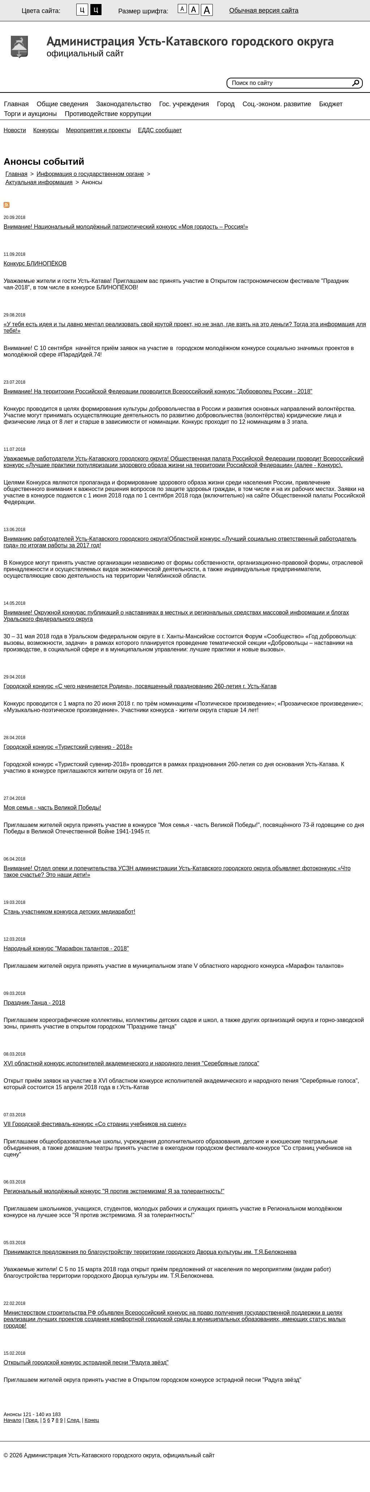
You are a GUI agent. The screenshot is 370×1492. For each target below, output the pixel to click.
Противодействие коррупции (108, 113)
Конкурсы (46, 130)
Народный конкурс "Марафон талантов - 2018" (66, 948)
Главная (16, 104)
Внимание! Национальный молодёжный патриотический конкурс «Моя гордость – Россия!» (126, 227)
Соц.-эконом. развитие (276, 104)
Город (226, 104)
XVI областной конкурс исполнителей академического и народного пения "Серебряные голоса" (131, 1063)
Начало (12, 1420)
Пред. (32, 1420)
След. (74, 1420)
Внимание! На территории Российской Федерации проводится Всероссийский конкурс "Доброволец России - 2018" (158, 391)
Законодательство (123, 104)
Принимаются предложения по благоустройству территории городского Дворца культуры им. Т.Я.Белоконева (150, 1252)
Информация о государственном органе (90, 174)
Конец (92, 1420)
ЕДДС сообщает (160, 130)
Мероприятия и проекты (98, 130)
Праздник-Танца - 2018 (34, 1003)
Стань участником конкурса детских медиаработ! (69, 912)
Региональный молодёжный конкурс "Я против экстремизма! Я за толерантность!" (114, 1191)
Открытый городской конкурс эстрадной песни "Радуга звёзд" (86, 1362)
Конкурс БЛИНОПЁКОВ (35, 263)
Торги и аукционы (30, 113)
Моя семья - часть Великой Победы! (52, 808)
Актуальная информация (39, 182)
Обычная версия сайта (263, 10)
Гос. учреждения (184, 104)
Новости (15, 130)
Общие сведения (62, 104)
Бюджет (331, 104)
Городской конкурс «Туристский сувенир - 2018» (68, 747)
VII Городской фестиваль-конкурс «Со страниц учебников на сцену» (95, 1124)
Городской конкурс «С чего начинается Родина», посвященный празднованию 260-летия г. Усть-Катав (140, 686)
